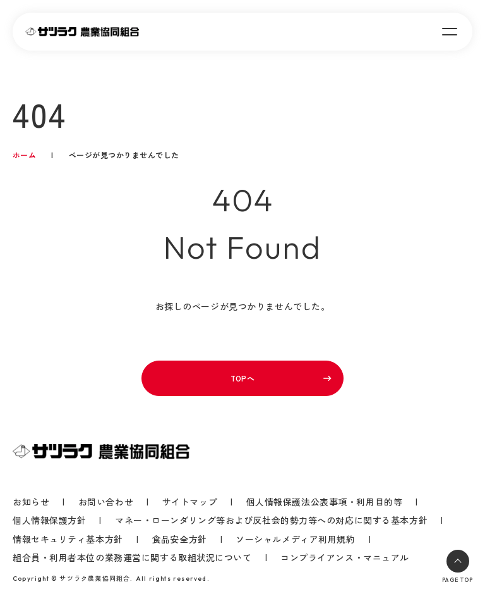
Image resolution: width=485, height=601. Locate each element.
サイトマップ (189, 502)
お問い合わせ (105, 502)
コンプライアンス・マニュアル (344, 557)
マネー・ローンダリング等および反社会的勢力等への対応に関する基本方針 (271, 520)
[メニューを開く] (449, 31)
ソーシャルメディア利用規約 (295, 539)
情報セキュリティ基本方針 (68, 539)
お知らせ (31, 502)
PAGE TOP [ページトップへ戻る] (457, 566)
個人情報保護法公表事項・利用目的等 (324, 502)
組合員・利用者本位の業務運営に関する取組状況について (132, 558)
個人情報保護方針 (49, 520)
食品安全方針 (179, 539)
